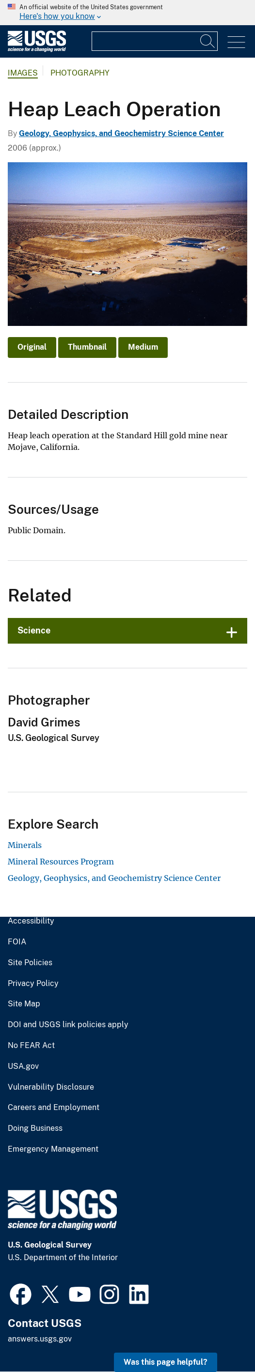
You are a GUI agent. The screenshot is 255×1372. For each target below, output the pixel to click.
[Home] (37, 49)
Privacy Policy (33, 983)
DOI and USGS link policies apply (68, 1024)
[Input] (155, 41)
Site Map (24, 1004)
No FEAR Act (31, 1045)
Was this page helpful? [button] (165, 1362)
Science (33, 630)
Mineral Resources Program (61, 861)
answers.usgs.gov (40, 1338)
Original (32, 347)
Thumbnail (87, 347)
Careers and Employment (53, 1107)
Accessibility (31, 921)
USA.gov (23, 1066)
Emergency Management (53, 1149)
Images (23, 72)
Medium (143, 347)
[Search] (208, 41)
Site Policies (30, 962)
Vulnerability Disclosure (51, 1087)
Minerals (25, 845)
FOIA (17, 942)
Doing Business (35, 1128)
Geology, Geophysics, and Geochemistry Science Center (121, 133)
